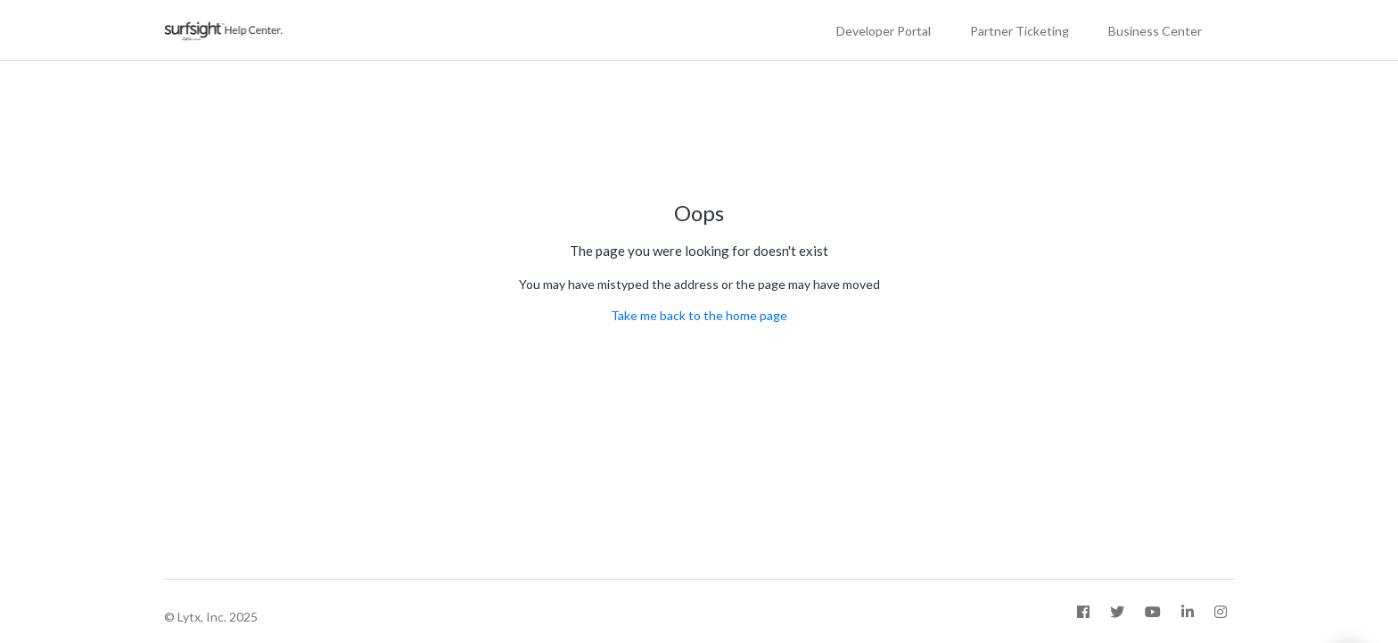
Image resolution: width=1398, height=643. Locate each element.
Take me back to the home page (699, 315)
